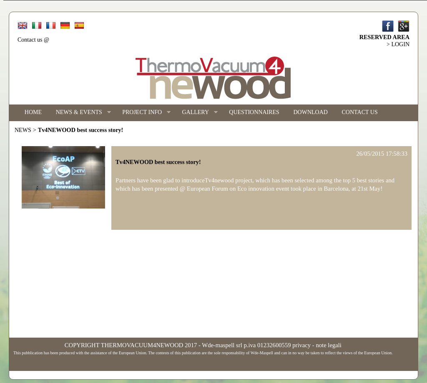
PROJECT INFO (143, 112)
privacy (301, 345)
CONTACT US (360, 112)
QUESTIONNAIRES (254, 112)
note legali (328, 345)
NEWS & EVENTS (80, 112)
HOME (33, 112)
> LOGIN (398, 44)
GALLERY (196, 112)
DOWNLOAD (311, 112)
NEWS (23, 130)
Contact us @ (33, 40)
